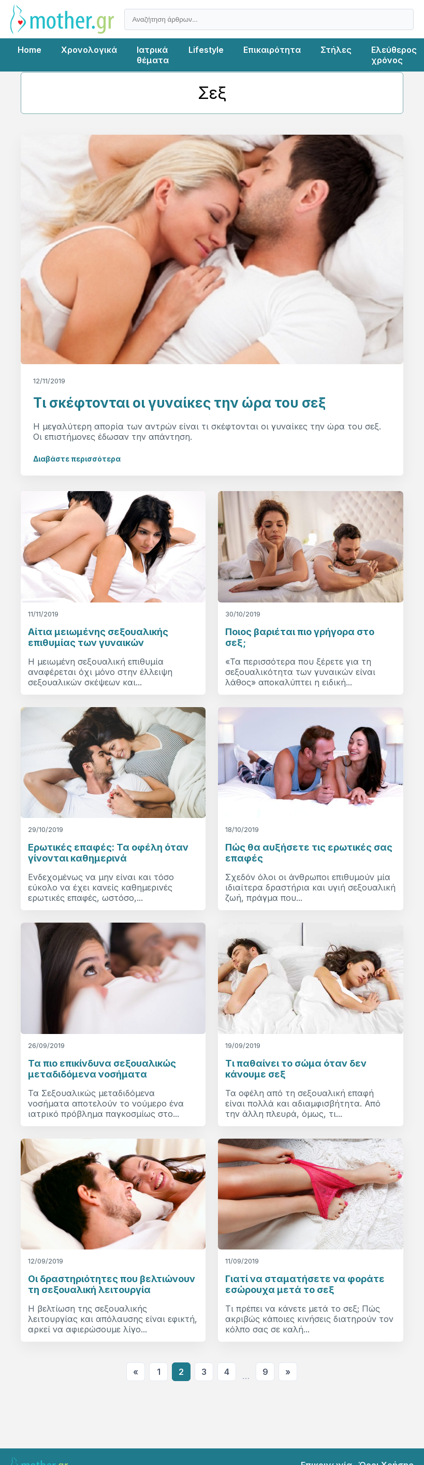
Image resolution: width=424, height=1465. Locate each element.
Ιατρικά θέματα (153, 55)
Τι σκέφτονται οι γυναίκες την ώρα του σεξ (179, 403)
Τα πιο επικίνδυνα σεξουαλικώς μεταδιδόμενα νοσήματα (102, 1069)
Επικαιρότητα (272, 50)
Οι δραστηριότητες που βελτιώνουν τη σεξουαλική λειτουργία (111, 1284)
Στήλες (336, 50)
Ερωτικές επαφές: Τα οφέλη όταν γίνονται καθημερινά (108, 853)
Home (29, 50)
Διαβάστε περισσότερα (77, 458)
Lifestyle (206, 50)
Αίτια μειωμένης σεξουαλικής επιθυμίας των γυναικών (98, 637)
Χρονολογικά (89, 50)
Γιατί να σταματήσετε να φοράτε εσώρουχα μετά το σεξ (305, 1284)
